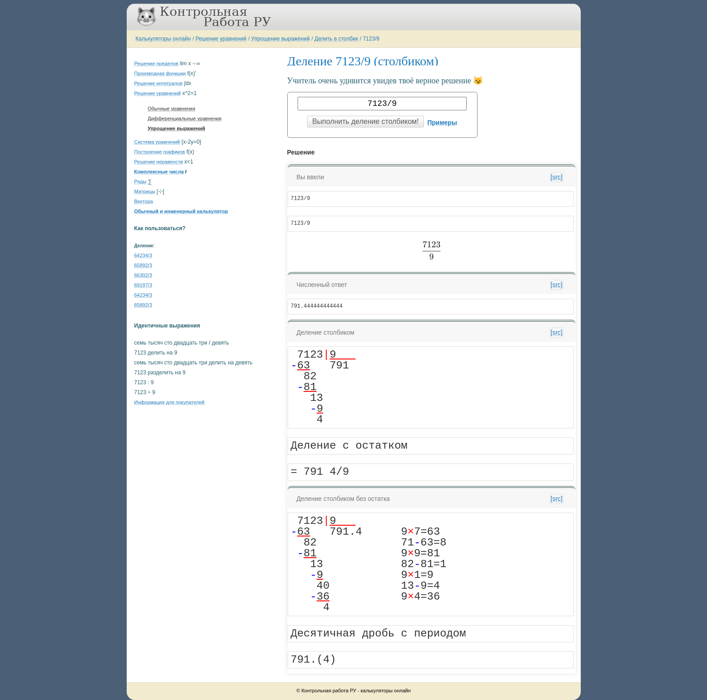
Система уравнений (157, 142)
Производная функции (160, 73)
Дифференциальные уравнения (185, 118)
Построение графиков (159, 152)
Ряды (140, 181)
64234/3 (143, 255)
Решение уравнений (221, 39)
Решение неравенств (158, 161)
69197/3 (143, 285)
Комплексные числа (159, 171)
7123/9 (371, 39)
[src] (556, 177)
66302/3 (143, 275)
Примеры (442, 122)
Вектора (143, 201)
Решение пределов (156, 63)
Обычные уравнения (171, 108)
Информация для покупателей (169, 402)
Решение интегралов (158, 83)
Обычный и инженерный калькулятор (181, 211)
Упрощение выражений (280, 39)
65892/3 (143, 265)
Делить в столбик (336, 39)
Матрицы (145, 191)
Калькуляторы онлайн (163, 39)
